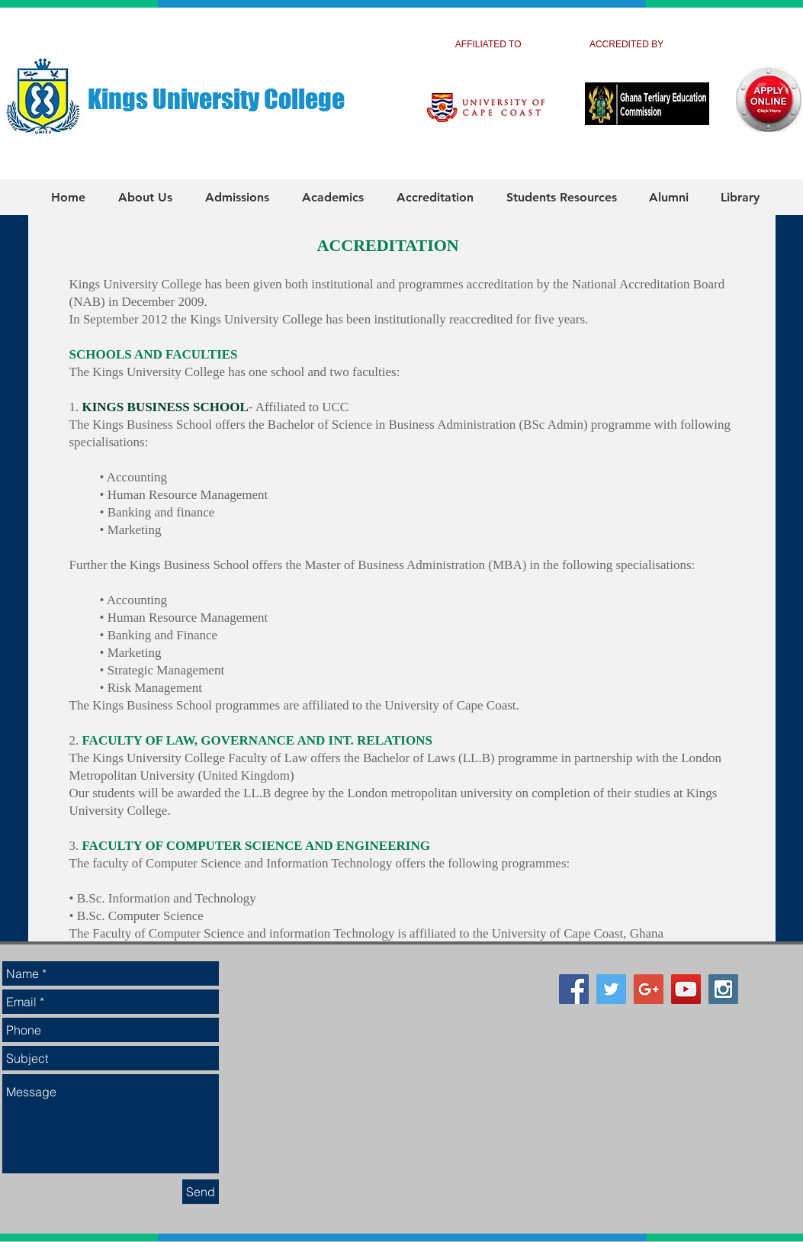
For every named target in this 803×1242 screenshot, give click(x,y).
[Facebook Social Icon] (574, 989)
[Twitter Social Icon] (611, 989)
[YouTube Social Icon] (686, 989)
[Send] (200, 1191)
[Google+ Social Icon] (648, 989)
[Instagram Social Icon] (723, 989)
